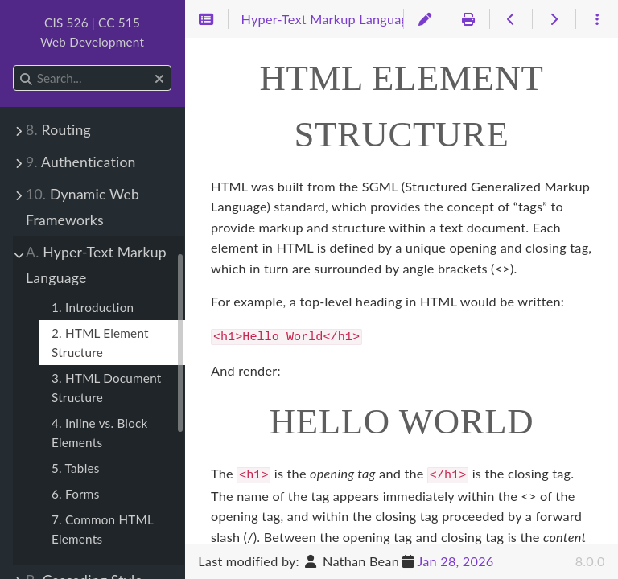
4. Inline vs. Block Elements (100, 433)
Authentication (81, 162)
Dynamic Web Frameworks (82, 207)
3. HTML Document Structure (106, 387)
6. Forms (75, 494)
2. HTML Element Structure (100, 342)
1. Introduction (93, 307)
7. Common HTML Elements (103, 529)
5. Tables (76, 468)
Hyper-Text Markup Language (96, 265)
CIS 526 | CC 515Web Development (92, 32)
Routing (58, 129)
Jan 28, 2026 (455, 561)
